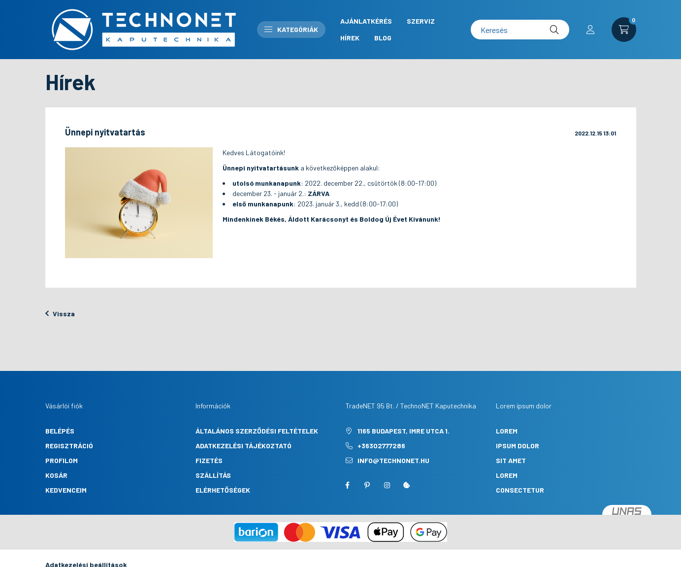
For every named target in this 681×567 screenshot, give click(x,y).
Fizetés (209, 460)
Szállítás (213, 475)
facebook (347, 485)
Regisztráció (69, 445)
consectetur (520, 490)
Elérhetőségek (222, 490)
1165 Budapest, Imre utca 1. (403, 431)
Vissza (60, 313)
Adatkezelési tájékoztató (243, 445)
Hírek (349, 37)
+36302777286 (381, 445)
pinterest (367, 485)
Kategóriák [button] (291, 29)
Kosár (56, 475)
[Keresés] (520, 29)
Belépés (59, 431)
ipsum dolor (517, 445)
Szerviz (421, 21)
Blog (382, 37)
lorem (507, 431)
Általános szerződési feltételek (256, 431)
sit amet (511, 460)
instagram (387, 485)
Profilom (61, 460)
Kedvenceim (66, 490)
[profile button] (590, 29)
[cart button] (624, 29)
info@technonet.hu (393, 460)
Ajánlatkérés (366, 21)
